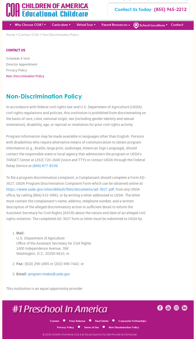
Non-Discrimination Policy (25, 76)
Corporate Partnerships (132, 321)
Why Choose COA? (29, 25)
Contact (177, 25)
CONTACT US (15, 50)
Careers (54, 321)
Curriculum (60, 25)
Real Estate (101, 321)
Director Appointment (21, 64)
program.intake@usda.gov (49, 274)
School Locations (149, 26)
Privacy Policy (16, 70)
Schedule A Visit (18, 58)
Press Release (77, 321)
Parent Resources (114, 25)
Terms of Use (91, 327)
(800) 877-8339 (45, 165)
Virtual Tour (85, 25)
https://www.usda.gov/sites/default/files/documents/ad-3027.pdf (60, 189)
